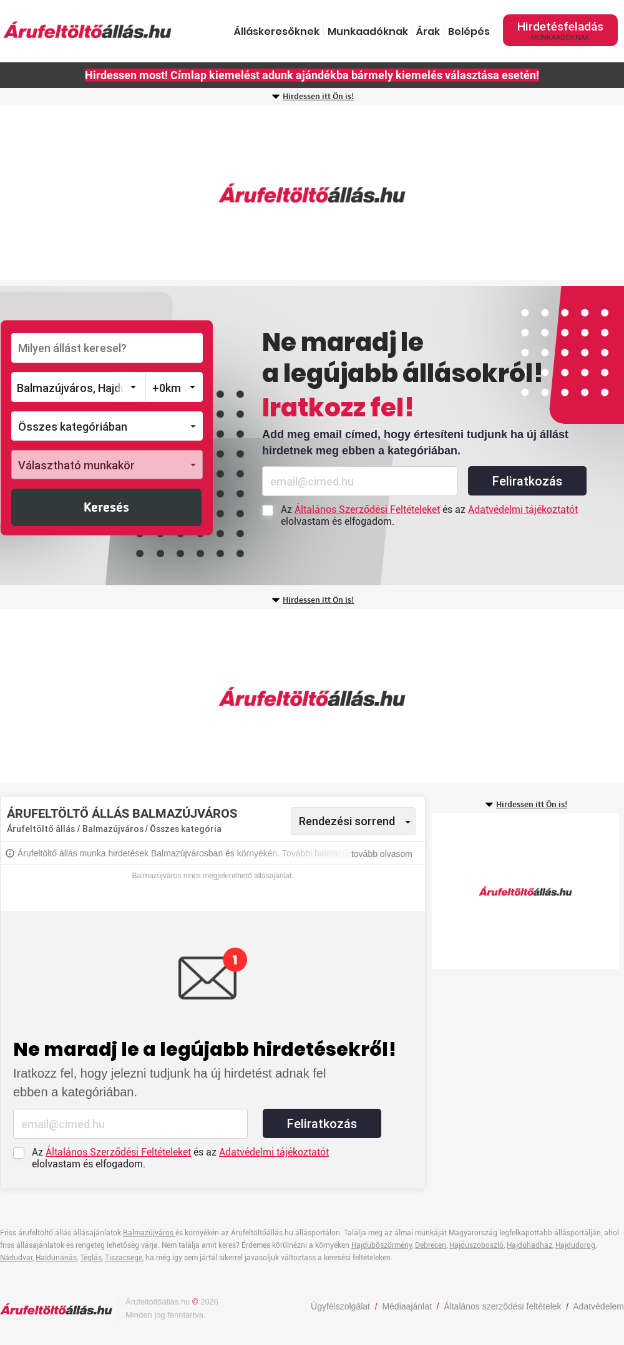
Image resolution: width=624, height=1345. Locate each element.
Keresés (106, 508)
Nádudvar (16, 1257)
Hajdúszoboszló (476, 1245)
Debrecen (430, 1245)
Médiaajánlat (406, 1306)
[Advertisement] (312, 192)
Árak (428, 31)
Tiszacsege (123, 1257)
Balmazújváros (113, 829)
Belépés (469, 31)
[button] (107, 426)
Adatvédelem (598, 1306)
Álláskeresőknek (276, 31)
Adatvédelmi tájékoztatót (523, 509)
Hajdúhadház (529, 1245)
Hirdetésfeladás (560, 30)
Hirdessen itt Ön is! (318, 96)
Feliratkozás (527, 481)
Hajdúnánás (56, 1257)
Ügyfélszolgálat (340, 1306)
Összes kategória (186, 829)
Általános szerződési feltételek (502, 1306)
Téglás (91, 1257)
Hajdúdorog (575, 1245)
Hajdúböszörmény (381, 1245)
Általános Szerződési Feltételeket (367, 509)
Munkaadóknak (368, 31)
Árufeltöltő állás (41, 829)
